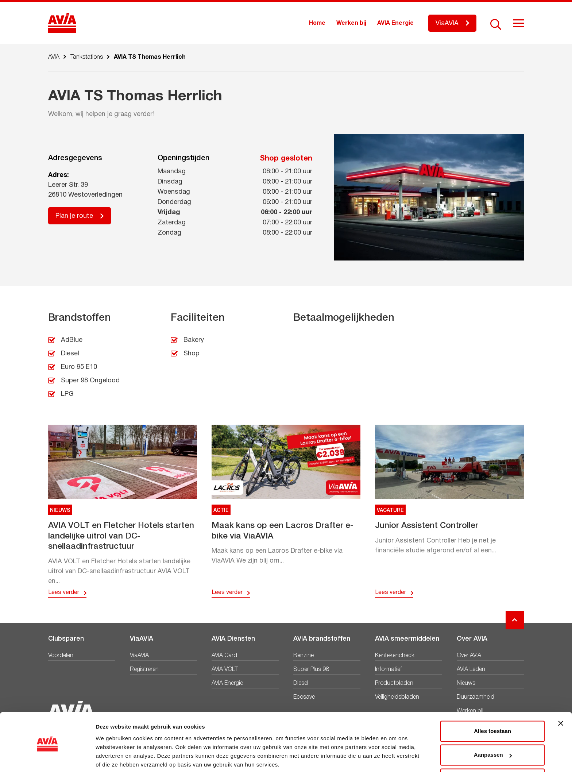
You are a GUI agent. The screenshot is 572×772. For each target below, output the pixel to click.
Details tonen (113, 757)
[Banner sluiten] (560, 696)
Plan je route (74, 216)
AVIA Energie (395, 23)
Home (317, 23)
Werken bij (351, 23)
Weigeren (492, 752)
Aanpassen (493, 728)
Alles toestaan (492, 704)
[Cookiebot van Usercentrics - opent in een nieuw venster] (47, 757)
